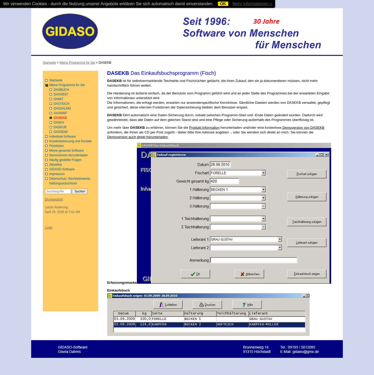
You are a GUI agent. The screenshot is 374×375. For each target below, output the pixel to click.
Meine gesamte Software (66, 150)
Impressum (57, 174)
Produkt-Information (204, 128)
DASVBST (61, 94)
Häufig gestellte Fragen (65, 160)
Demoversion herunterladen (68, 155)
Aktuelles (55, 164)
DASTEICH (62, 104)
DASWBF (60, 113)
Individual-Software (62, 136)
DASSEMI (61, 132)
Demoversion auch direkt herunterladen (137, 137)
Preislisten (56, 146)
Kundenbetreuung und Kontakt (70, 141)
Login (48, 227)
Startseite (56, 80)
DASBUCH (61, 90)
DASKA (59, 122)
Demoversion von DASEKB (303, 128)
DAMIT (58, 99)
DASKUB (60, 127)
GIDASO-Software (62, 169)
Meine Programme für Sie (67, 85)
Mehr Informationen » (252, 4)
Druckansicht (54, 199)
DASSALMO (62, 108)
